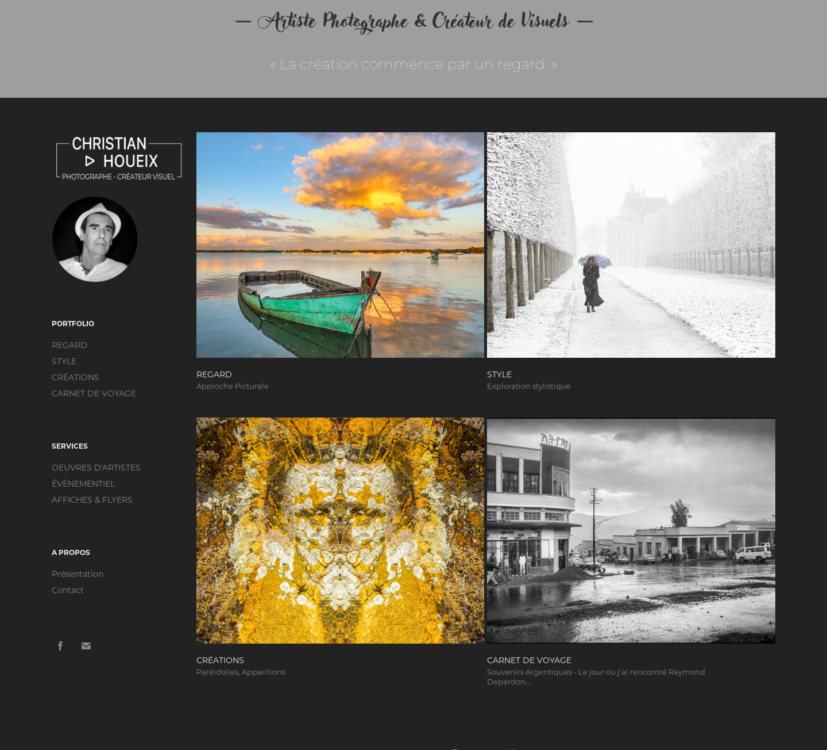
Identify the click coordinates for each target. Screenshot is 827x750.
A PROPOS (71, 552)
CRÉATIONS (75, 377)
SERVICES (70, 445)
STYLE (64, 360)
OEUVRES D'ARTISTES (96, 467)
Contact (68, 589)
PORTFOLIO (73, 323)
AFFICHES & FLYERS (92, 499)
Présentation (77, 573)
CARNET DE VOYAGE (94, 393)
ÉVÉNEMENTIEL (83, 483)
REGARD (69, 344)
